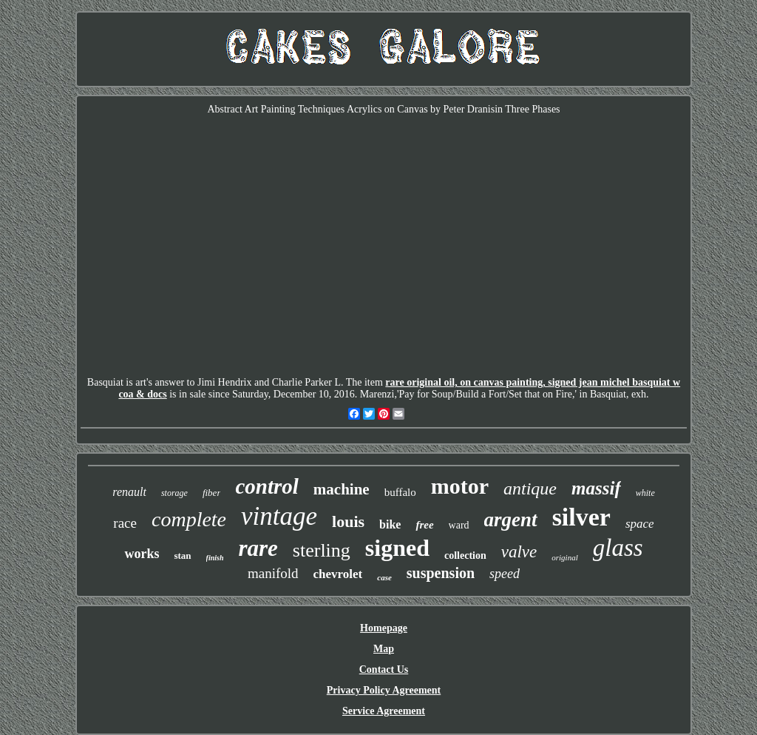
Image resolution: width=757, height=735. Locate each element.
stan (182, 555)
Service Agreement (383, 710)
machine (341, 489)
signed (397, 547)
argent (510, 520)
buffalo (400, 492)
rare (257, 548)
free (424, 525)
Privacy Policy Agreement (384, 690)
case (384, 577)
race (125, 523)
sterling (321, 550)
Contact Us (384, 669)
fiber (212, 492)
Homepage (383, 628)
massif (596, 488)
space (639, 524)
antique (530, 488)
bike (390, 524)
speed (504, 573)
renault (129, 492)
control (266, 486)
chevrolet (338, 574)
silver (581, 517)
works (141, 553)
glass (618, 547)
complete (189, 519)
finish (215, 558)
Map (383, 648)
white (645, 493)
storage (174, 493)
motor (460, 486)
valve (519, 552)
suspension (441, 573)
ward (459, 525)
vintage (279, 516)
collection (465, 555)
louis (348, 521)
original (564, 557)
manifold (273, 573)
